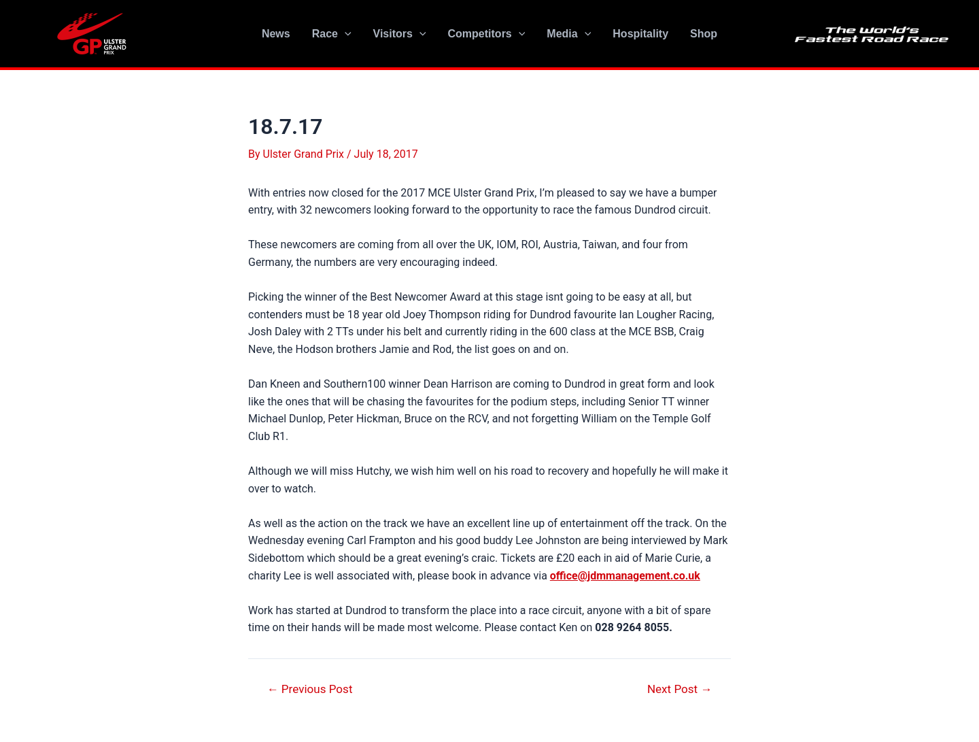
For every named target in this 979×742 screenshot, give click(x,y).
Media (569, 34)
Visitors (399, 34)
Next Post (679, 689)
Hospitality (640, 33)
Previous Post (310, 689)
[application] (344, 34)
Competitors (487, 34)
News (276, 33)
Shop (703, 33)
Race (331, 34)
